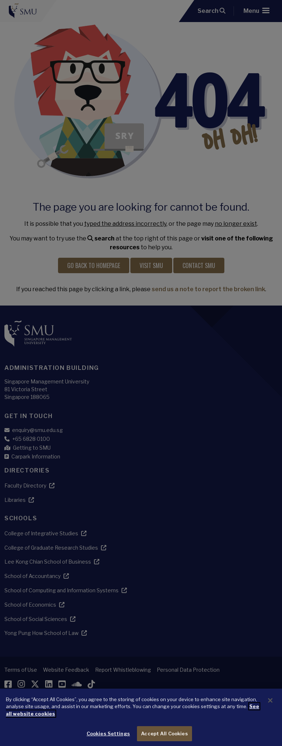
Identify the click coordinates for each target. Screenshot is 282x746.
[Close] (270, 708)
